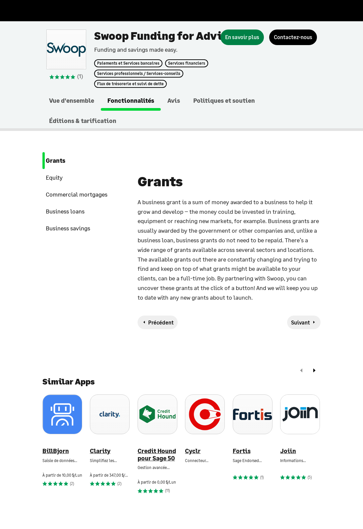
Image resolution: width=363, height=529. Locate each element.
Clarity (100, 450)
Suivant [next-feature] (300, 322)
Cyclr (193, 450)
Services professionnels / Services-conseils (138, 74)
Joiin (288, 450)
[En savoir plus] (242, 37)
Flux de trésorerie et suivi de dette (130, 84)
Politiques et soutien (224, 100)
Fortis (242, 450)
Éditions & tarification (82, 120)
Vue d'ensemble (71, 100)
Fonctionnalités (130, 100)
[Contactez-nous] (293, 37)
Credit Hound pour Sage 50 (157, 454)
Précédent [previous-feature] (161, 322)
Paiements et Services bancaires (128, 63)
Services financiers (186, 63)
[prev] (301, 371)
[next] (314, 371)
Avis (173, 100)
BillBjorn (55, 450)
